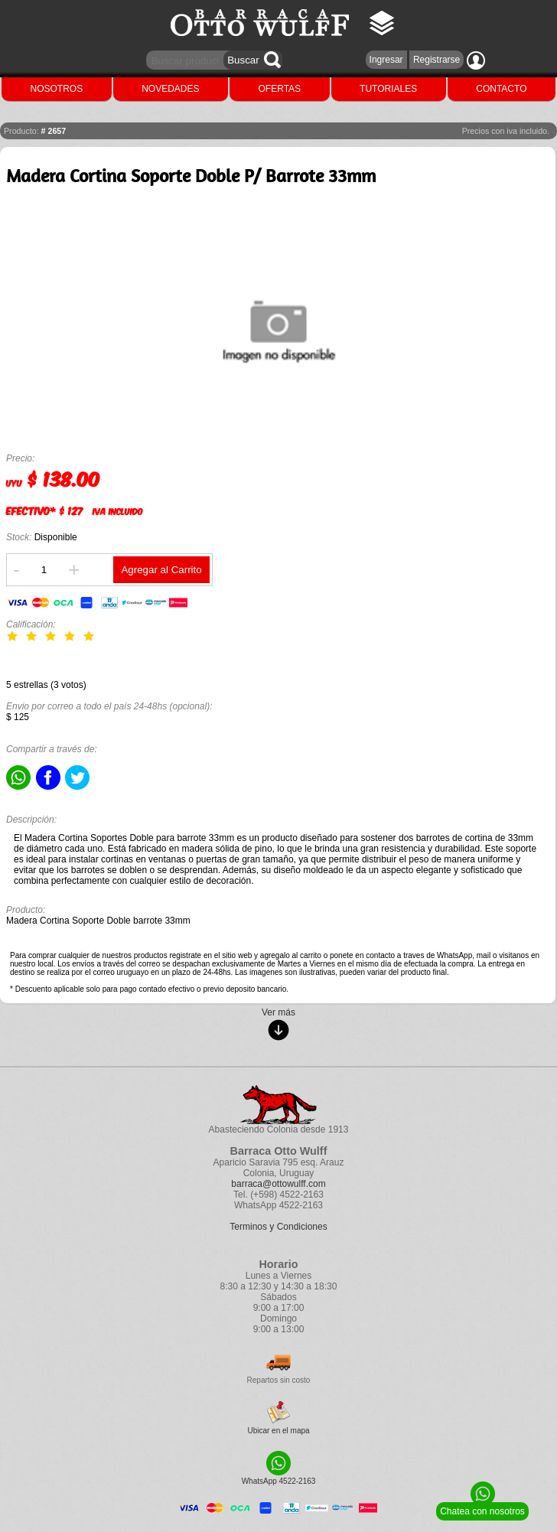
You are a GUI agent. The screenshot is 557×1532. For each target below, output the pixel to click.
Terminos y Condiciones (278, 1226)
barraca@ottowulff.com (278, 1183)
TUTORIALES (388, 88)
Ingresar (386, 59)
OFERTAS (280, 88)
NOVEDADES (170, 88)
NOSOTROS (57, 88)
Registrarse (436, 59)
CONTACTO (501, 88)
